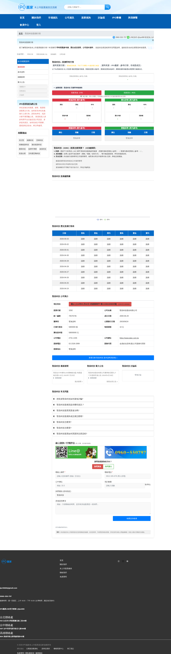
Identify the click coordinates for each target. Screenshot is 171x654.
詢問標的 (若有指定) (63, 491)
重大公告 (21, 82)
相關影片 (23, 87)
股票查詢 (86, 17)
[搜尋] (108, 7)
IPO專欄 (116, 17)
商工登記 (70, 649)
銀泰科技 (43, 149)
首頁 (22, 17)
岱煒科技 (39, 140)
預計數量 (108, 482)
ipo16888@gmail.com (8, 588)
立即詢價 (62, 54)
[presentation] (72, 521)
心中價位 (59, 482)
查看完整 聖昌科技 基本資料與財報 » (103, 358)
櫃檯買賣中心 (58, 649)
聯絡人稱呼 (60, 472)
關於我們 (63, 564)
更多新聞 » (79, 381)
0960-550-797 (6, 596)
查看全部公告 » (112, 381)
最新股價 (21, 67)
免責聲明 (63, 577)
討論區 (101, 17)
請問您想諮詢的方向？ (103, 462)
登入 (38, 25)
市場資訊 (53, 17)
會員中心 (24, 25)
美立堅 (21, 140)
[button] (103, 399)
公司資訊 (69, 17)
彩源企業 (22, 153)
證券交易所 (46, 649)
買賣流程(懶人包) (41, 54)
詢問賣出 (108, 466)
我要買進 (77, 93)
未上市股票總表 (66, 568)
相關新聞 (21, 77)
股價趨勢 (53, 54)
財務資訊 (23, 91)
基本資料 (21, 72)
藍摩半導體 (32, 149)
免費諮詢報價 (132, 518)
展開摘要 (58, 378)
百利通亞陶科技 (34, 153)
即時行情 (30, 54)
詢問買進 (97, 466)
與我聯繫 (133, 17)
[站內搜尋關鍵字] (87, 7)
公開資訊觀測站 (32, 649)
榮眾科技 (22, 149)
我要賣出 (129, 93)
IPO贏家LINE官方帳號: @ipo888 (12, 609)
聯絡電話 (108, 472)
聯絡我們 (63, 572)
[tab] (103, 399)
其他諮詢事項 (61, 501)
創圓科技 (30, 140)
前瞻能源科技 (24, 145)
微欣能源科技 (37, 145)
